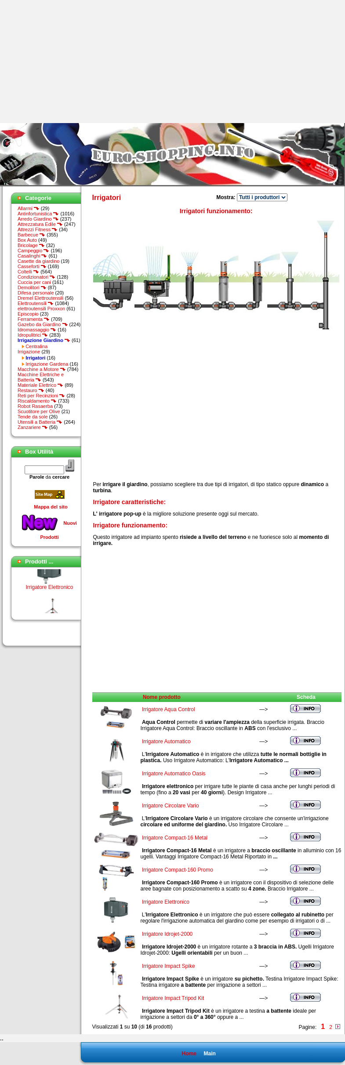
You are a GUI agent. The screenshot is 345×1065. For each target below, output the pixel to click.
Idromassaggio (37, 329)
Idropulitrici (33, 335)
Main (209, 1053)
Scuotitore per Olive (39, 411)
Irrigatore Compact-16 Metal (174, 838)
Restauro (31, 390)
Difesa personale (36, 292)
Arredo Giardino (38, 219)
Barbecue (31, 234)
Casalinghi (32, 255)
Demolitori (32, 287)
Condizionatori (36, 277)
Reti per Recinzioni (41, 395)
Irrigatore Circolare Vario (170, 806)
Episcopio (28, 313)
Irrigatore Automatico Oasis (174, 774)
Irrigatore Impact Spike (168, 966)
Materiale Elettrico (40, 385)
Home (189, 1053)
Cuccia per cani (34, 282)
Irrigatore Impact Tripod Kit (173, 998)
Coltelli (28, 271)
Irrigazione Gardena (46, 364)
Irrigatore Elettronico (49, 590)
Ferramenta (34, 319)
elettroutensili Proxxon (41, 308)
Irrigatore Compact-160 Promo (177, 870)
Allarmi (29, 208)
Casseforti (32, 266)
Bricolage (31, 245)
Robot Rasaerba (35, 406)
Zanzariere (33, 427)
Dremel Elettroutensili (41, 298)
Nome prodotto (162, 697)
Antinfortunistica (38, 213)
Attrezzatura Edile (40, 224)
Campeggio (33, 250)
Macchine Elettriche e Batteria (41, 377)
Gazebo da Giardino (43, 324)
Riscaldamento (37, 400)
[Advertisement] (74, 61)
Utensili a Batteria (40, 422)
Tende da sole (33, 416)
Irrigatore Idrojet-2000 (167, 934)
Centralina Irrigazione (32, 349)
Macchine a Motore (42, 369)
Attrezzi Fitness (38, 229)
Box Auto (27, 240)
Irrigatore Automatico (166, 741)
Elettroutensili (36, 303)
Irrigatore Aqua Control (168, 709)
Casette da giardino (38, 261)
